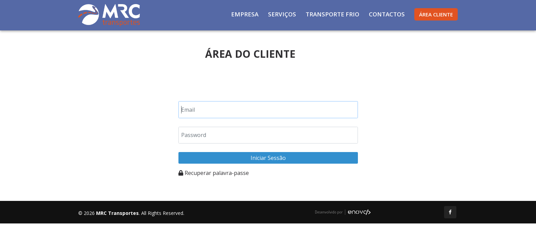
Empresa (244, 14)
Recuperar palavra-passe (213, 173)
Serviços (282, 14)
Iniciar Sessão (268, 158)
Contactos (387, 14)
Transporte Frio (332, 14)
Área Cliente (436, 14)
